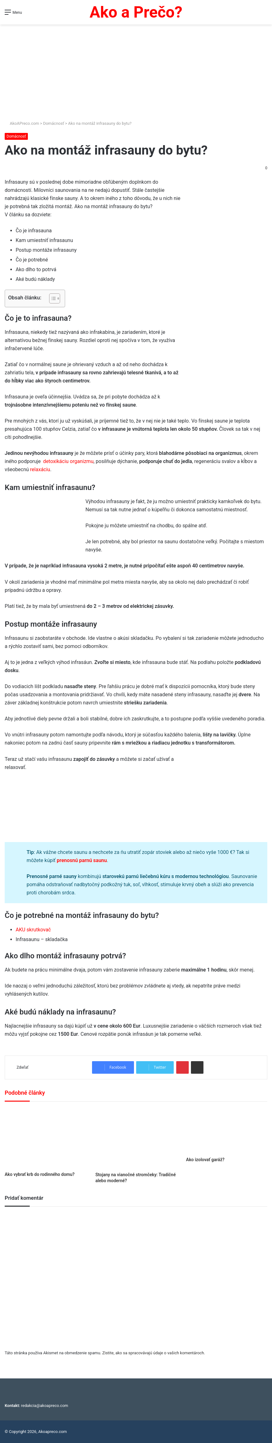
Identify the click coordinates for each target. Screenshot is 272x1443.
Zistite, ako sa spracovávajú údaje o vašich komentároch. (153, 1353)
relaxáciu (40, 469)
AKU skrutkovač (33, 930)
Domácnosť (53, 123)
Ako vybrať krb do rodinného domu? (39, 1174)
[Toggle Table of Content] (51, 298)
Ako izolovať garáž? (205, 1159)
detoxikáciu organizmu (68, 461)
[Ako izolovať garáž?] (226, 1131)
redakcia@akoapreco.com (44, 1405)
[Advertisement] (136, 73)
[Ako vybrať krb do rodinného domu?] (45, 1138)
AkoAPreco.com (22, 123)
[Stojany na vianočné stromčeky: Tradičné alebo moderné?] (136, 1138)
